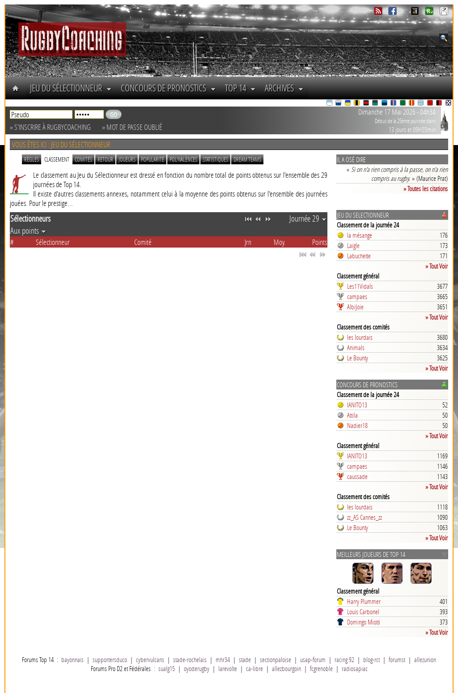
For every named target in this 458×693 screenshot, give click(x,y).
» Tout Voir (436, 265)
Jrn (248, 242)
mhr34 (223, 659)
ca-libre (254, 668)
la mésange (359, 235)
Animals (356, 347)
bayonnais (72, 659)
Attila (352, 415)
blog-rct (371, 659)
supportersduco (110, 659)
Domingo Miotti (363, 621)
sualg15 (166, 668)
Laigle (353, 245)
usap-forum (313, 659)
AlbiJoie (355, 306)
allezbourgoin (286, 668)
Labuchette (359, 255)
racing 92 (344, 659)
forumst (397, 659)
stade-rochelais (190, 659)
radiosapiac (355, 668)
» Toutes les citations (425, 188)
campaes (357, 296)
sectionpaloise (275, 659)
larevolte (227, 668)
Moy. (280, 242)
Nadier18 (357, 425)
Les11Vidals (360, 286)
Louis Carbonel (363, 611)
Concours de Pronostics (168, 87)
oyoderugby (196, 668)
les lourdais (360, 337)
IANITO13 (357, 404)
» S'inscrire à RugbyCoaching (50, 127)
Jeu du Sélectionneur (71, 87)
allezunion (425, 659)
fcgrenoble (321, 668)
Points (319, 242)
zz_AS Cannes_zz (364, 517)
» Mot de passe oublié (132, 127)
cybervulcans (150, 659)
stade (245, 659)
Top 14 (240, 87)
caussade (357, 476)
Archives (284, 87)
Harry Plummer (364, 601)
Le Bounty (357, 357)
